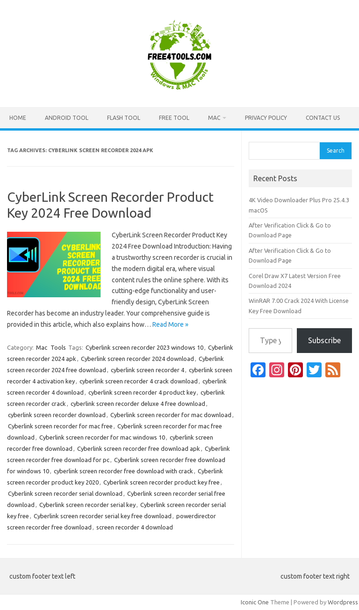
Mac (214, 118)
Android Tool (66, 118)
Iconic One (255, 602)
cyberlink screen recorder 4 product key (142, 392)
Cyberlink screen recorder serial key (87, 504)
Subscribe (324, 340)
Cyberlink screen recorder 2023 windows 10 (144, 347)
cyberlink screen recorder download (57, 415)
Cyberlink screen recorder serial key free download (103, 516)
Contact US (323, 118)
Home (17, 118)
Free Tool (174, 118)
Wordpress (343, 602)
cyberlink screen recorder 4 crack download (138, 381)
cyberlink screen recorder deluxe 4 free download (138, 403)
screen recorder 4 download (134, 527)
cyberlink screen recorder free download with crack (123, 471)
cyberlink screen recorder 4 (147, 370)
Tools (58, 347)
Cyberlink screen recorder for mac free (60, 426)
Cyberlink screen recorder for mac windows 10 (102, 437)
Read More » (170, 324)
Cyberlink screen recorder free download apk (138, 448)
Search (336, 150)
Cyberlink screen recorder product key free (161, 482)
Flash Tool (123, 118)
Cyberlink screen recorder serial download (65, 493)
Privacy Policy (266, 118)
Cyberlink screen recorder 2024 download (137, 358)
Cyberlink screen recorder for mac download (170, 415)
